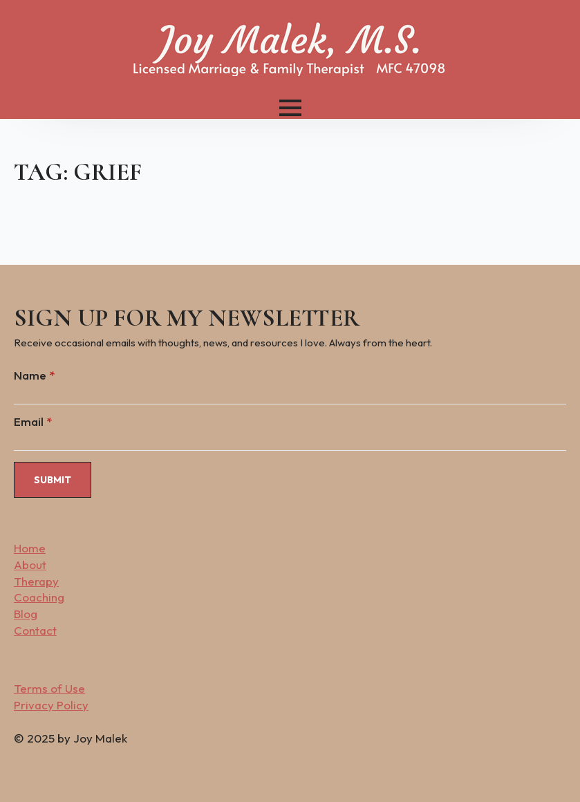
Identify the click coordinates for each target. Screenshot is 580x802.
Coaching (39, 597)
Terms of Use (49, 688)
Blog (25, 613)
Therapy (36, 581)
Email (33, 421)
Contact (35, 630)
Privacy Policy (51, 705)
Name (34, 375)
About (30, 564)
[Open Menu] (290, 108)
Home (30, 548)
